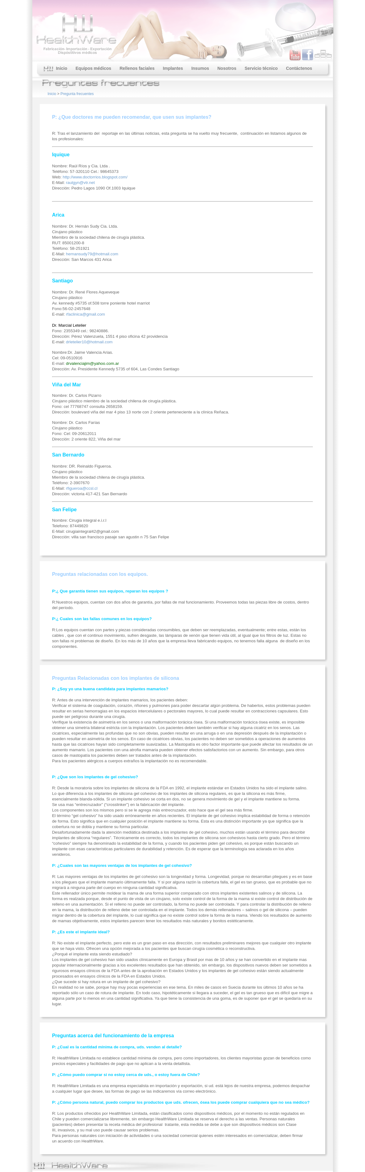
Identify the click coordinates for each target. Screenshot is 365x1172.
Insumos (200, 68)
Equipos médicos (93, 68)
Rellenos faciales (137, 68)
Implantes (173, 68)
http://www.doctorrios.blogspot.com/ (95, 177)
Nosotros (226, 68)
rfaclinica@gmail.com (85, 314)
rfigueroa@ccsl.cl (81, 488)
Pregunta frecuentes (77, 94)
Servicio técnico (261, 68)
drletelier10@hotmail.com (89, 342)
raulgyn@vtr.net (80, 182)
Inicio (55, 69)
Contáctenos (299, 68)
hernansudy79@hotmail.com (92, 254)
